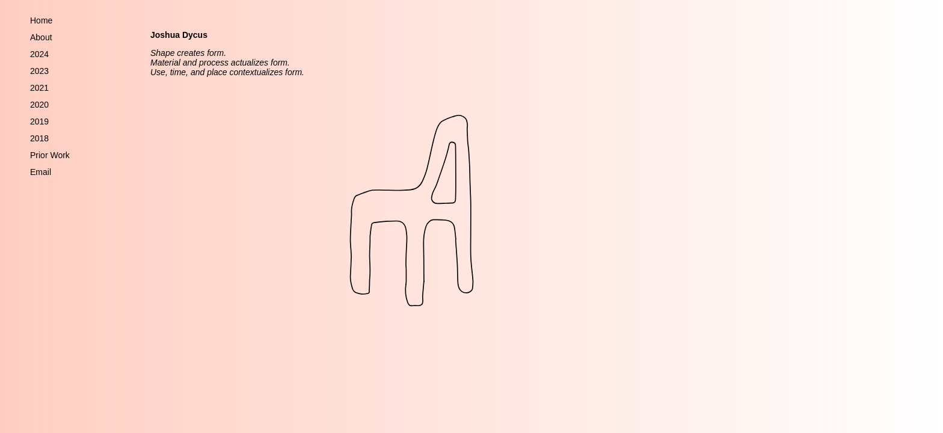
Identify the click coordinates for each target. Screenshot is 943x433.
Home (41, 20)
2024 (39, 54)
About (41, 37)
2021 (39, 88)
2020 (39, 104)
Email (40, 172)
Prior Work (50, 155)
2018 (39, 138)
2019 (39, 121)
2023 (39, 71)
